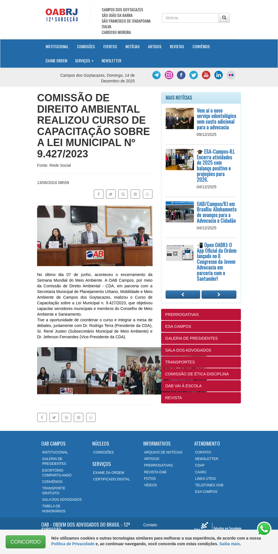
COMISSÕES (103, 452)
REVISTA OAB (155, 472)
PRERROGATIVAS (182, 314)
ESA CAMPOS (178, 326)
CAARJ (200, 472)
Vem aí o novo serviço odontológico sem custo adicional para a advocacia (216, 119)
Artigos (154, 46)
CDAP (199, 465)
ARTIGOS (151, 459)
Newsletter (111, 60)
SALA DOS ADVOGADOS (188, 350)
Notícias (132, 46)
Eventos (110, 46)
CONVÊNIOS (52, 482)
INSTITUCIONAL (55, 452)
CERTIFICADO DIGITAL (111, 479)
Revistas (177, 46)
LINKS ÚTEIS (205, 479)
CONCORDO (25, 542)
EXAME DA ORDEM (108, 473)
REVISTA (173, 397)
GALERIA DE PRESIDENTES (191, 338)
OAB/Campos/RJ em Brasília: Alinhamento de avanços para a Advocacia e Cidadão (217, 212)
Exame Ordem (56, 60)
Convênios (201, 46)
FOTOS (150, 479)
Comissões (86, 46)
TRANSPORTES (180, 362)
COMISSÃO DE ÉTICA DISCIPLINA (197, 374)
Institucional (59, 46)
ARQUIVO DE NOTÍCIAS (163, 452)
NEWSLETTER (206, 459)
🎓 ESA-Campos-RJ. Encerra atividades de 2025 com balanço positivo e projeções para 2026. (216, 165)
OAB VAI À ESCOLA (183, 386)
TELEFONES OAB (209, 485)
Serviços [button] (84, 60)
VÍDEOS (150, 485)
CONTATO (203, 452)
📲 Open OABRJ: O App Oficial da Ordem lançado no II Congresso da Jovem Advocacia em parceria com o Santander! (216, 261)
